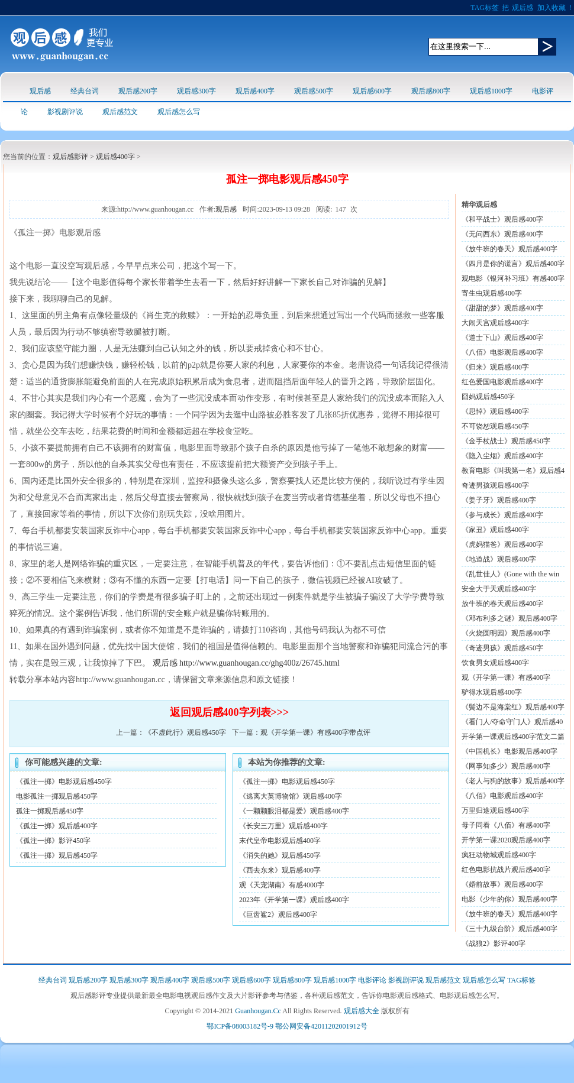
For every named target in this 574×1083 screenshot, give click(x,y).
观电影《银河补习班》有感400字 (513, 278)
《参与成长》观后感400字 (502, 515)
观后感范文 (120, 112)
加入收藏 (551, 8)
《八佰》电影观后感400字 (502, 352)
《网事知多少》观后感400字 (506, 766)
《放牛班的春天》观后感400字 (509, 914)
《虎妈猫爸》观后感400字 (502, 544)
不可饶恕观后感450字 (495, 426)
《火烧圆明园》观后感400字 (506, 633)
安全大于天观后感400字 (499, 589)
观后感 (522, 8)
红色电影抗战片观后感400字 (506, 869)
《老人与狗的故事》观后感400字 (513, 781)
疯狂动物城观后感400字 (499, 855)
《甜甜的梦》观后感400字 (502, 308)
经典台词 (84, 91)
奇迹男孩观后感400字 (495, 485)
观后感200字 (137, 91)
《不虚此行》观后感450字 (185, 732)
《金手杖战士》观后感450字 (506, 441)
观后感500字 (313, 91)
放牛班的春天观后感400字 (502, 603)
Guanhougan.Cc (258, 1011)
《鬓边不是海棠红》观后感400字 (513, 707)
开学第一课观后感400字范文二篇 (513, 736)
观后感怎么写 (178, 112)
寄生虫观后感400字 (492, 293)
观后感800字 (430, 91)
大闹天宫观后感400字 (495, 323)
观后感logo (62, 44)
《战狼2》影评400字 (493, 943)
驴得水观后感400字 (492, 692)
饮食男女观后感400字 (495, 663)
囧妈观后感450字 (488, 397)
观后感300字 (196, 91)
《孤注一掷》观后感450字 (57, 855)
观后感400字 (255, 91)
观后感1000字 (491, 91)
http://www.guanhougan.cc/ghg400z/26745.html (259, 663)
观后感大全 (361, 1011)
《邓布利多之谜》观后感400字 (509, 618)
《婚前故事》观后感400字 (502, 884)
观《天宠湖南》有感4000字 (281, 885)
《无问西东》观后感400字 (502, 234)
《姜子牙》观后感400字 (499, 500)
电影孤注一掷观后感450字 (57, 796)
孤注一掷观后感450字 (49, 811)
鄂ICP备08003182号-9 (240, 1026)
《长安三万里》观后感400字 (283, 826)
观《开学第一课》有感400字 (506, 677)
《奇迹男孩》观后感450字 (502, 648)
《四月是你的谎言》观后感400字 (513, 264)
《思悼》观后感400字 (495, 411)
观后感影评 (70, 157)
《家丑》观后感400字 (495, 530)
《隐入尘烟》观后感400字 (502, 456)
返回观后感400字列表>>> (229, 712)
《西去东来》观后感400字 (280, 870)
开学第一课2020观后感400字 (506, 840)
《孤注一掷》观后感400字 (57, 826)
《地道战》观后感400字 (499, 559)
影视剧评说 (65, 112)
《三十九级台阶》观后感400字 (509, 929)
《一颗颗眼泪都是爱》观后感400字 (294, 811)
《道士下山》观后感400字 (502, 337)
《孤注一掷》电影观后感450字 (64, 781)
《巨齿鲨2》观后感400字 (278, 914)
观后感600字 (372, 91)
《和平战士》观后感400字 (502, 219)
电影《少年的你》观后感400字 (509, 899)
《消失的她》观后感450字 (280, 855)
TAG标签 (484, 8)
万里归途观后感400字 (495, 810)
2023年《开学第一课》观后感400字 (294, 900)
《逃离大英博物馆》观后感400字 (290, 796)
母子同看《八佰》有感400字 (506, 825)
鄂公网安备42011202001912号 (321, 1026)
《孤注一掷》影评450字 (53, 840)
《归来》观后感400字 (495, 367)
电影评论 (372, 980)
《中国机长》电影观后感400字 (509, 751)
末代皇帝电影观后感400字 (280, 840)
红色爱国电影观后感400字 (502, 382)
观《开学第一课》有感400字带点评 (315, 732)
